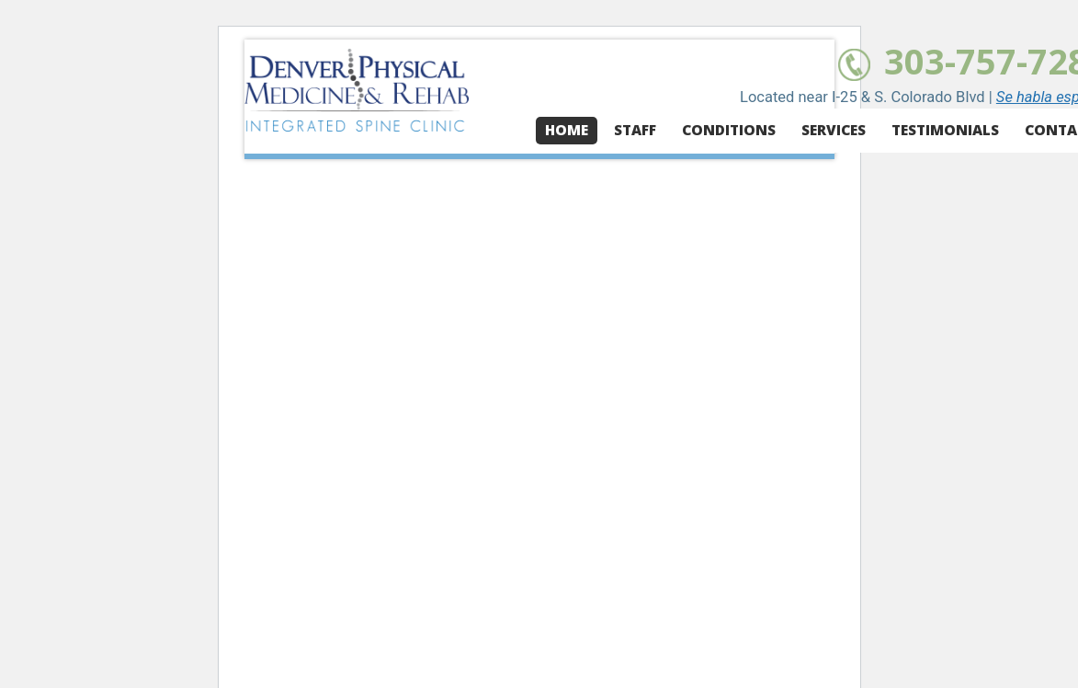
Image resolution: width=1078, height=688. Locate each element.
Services (833, 130)
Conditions (729, 130)
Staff (635, 130)
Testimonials (945, 130)
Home (566, 130)
